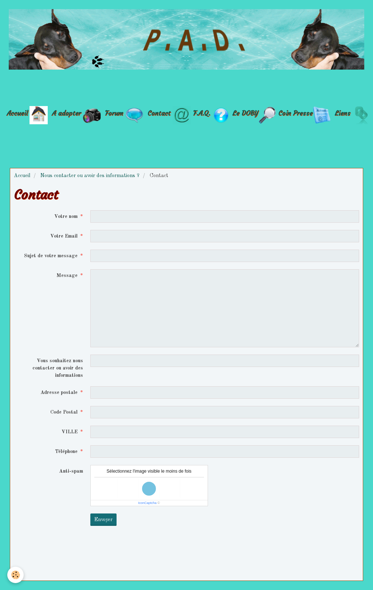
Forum (115, 113)
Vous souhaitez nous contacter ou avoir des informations (57, 368)
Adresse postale (59, 392)
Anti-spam (71, 471)
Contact (159, 113)
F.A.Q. (201, 113)
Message (67, 275)
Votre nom (66, 216)
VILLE (70, 431)
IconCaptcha (147, 503)
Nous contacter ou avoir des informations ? (90, 175)
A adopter (66, 113)
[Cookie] (15, 575)
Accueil (17, 113)
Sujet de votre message (51, 255)
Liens (342, 113)
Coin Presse (295, 113)
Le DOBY (245, 113)
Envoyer (103, 519)
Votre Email (64, 236)
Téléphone (66, 451)
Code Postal (64, 412)
